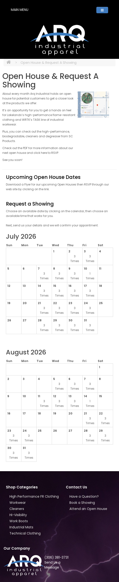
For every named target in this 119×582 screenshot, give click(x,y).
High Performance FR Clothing (34, 496)
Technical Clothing (25, 533)
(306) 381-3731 (56, 557)
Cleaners (16, 508)
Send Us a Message (52, 565)
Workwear (17, 502)
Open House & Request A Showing (48, 62)
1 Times (90, 276)
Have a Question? (84, 496)
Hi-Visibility (18, 515)
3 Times (74, 258)
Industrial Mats (21, 527)
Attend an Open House (88, 508)
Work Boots (18, 521)
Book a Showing (82, 502)
